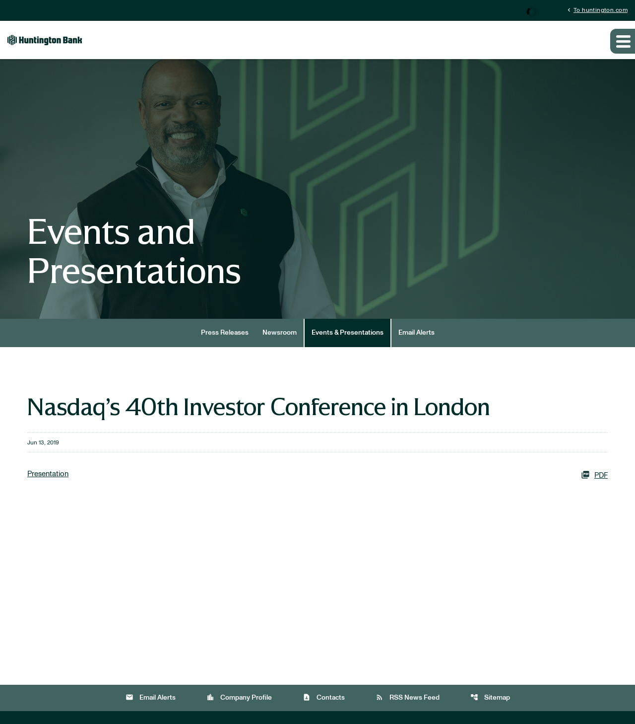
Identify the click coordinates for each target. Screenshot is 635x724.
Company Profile (239, 697)
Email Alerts (416, 332)
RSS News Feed (408, 697)
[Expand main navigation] (622, 41)
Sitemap (490, 697)
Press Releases (225, 332)
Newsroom (279, 332)
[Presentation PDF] (317, 474)
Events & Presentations (347, 332)
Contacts (324, 697)
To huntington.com (597, 9)
